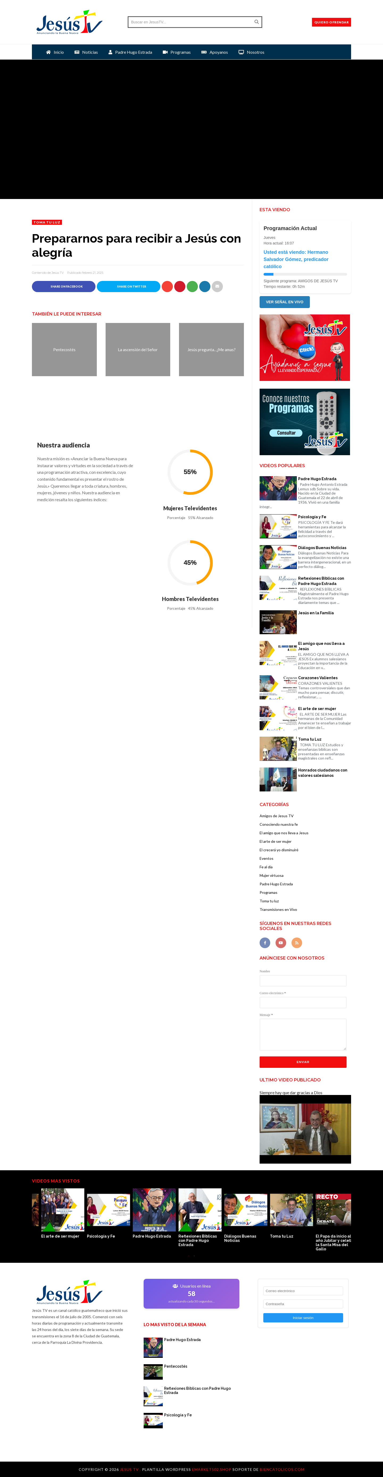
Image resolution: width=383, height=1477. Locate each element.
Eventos (266, 858)
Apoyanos (214, 52)
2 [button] (194, 1258)
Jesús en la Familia (316, 613)
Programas (177, 52)
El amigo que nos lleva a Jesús (321, 646)
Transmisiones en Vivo (278, 909)
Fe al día (266, 867)
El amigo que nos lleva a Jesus (284, 833)
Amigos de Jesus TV (277, 816)
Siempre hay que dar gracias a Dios (291, 1092)
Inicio (55, 52)
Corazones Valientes (318, 678)
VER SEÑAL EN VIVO (284, 302)
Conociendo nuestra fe (279, 824)
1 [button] (189, 1258)
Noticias (86, 52)
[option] (55, 1214)
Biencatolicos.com (282, 1469)
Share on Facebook (64, 286)
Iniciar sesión (303, 1318)
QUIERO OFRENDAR (331, 22)
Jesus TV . (131, 1469)
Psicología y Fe (312, 517)
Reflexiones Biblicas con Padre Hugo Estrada (321, 581)
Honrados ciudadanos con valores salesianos (322, 773)
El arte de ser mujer (317, 709)
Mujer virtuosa (272, 875)
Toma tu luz (47, 222)
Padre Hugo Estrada (130, 52)
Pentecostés (175, 1366)
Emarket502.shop (211, 1469)
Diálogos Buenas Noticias (322, 548)
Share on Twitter (128, 286)
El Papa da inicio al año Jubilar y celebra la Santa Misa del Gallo (98, 1242)
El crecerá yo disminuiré (279, 850)
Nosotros (251, 52)
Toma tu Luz (310, 739)
